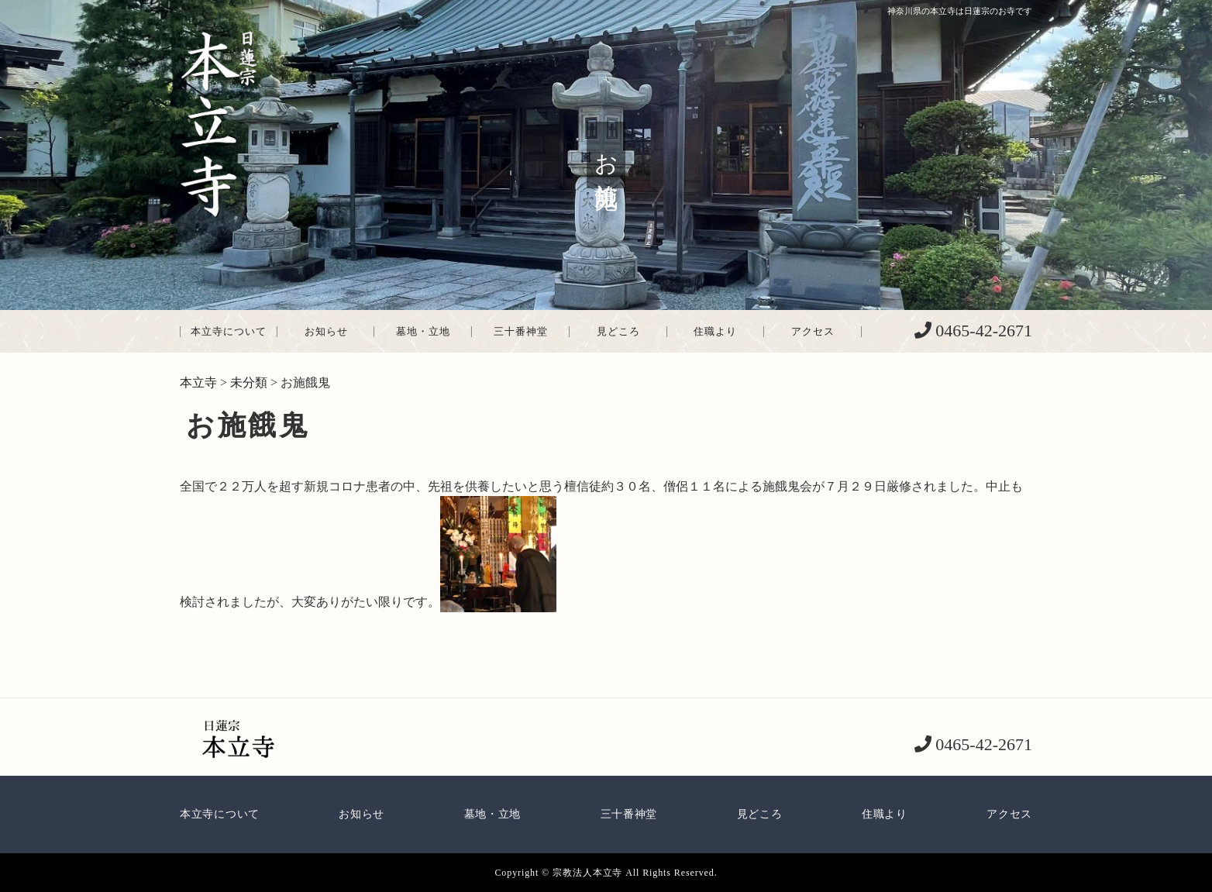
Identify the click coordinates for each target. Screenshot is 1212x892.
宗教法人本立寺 (587, 872)
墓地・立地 (423, 331)
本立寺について (229, 331)
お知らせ (326, 331)
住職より (715, 331)
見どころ (618, 331)
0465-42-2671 (981, 330)
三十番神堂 (521, 331)
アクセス (813, 331)
